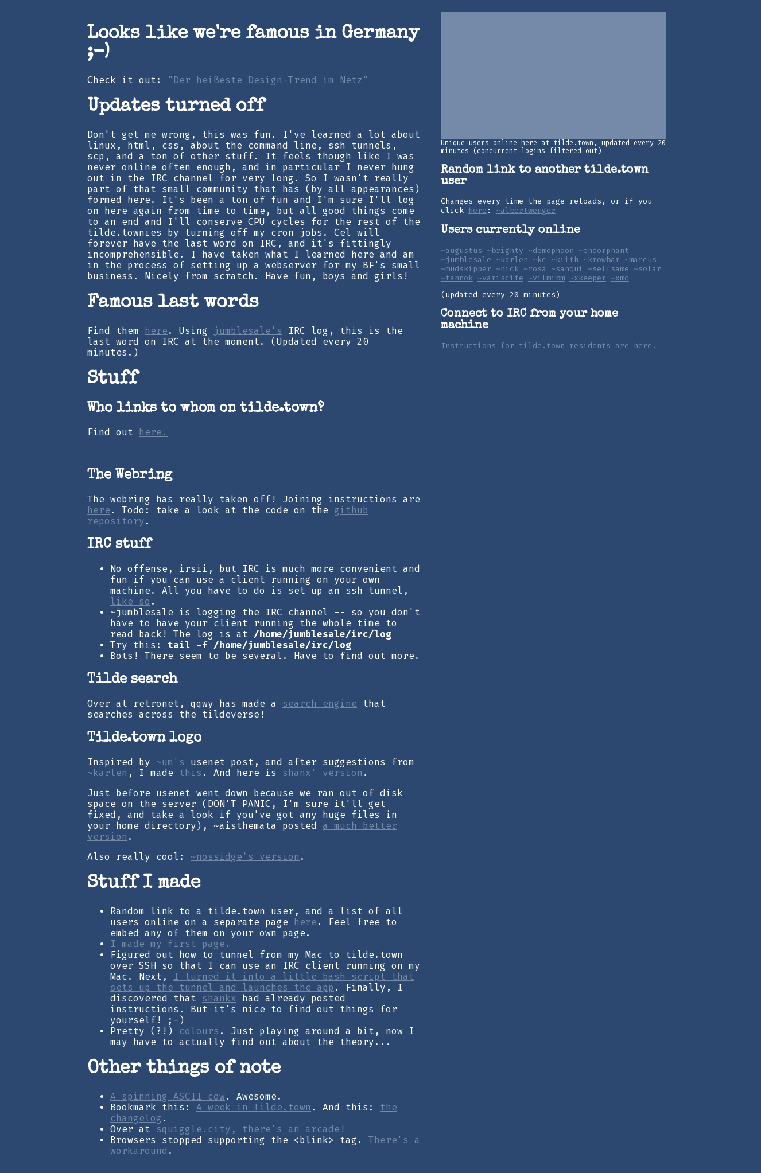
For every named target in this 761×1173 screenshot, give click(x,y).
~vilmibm (546, 278)
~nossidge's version (245, 856)
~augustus (461, 250)
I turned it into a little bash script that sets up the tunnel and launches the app (262, 982)
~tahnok (457, 278)
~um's (170, 762)
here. (153, 432)
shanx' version (322, 772)
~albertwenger (526, 210)
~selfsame (608, 269)
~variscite (500, 278)
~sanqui (567, 269)
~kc (539, 259)
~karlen (107, 772)
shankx (219, 998)
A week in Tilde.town (253, 1107)
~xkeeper (587, 278)
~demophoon (551, 250)
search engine (319, 703)
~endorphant (603, 250)
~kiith (564, 259)
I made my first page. (170, 943)
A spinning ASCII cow (167, 1096)
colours (199, 1031)
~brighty (505, 250)
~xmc (620, 278)
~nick (507, 269)
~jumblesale (466, 259)
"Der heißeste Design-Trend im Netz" (268, 80)
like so (130, 601)
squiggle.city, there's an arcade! (250, 1129)
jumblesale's (247, 330)
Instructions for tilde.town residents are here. (549, 345)
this (190, 772)
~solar (647, 269)
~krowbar (601, 259)
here (156, 330)
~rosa (534, 269)
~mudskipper (466, 269)
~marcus (640, 259)
